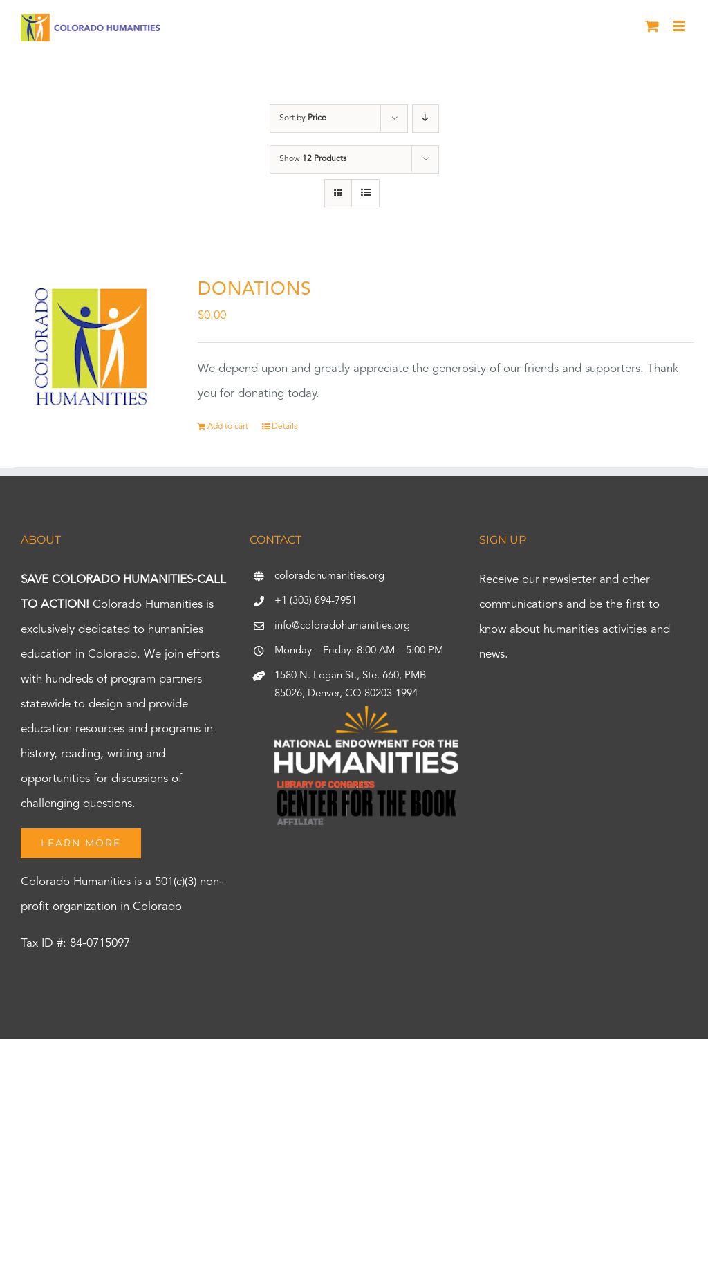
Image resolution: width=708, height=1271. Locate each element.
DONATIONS (254, 290)
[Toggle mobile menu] (680, 26)
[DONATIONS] (92, 346)
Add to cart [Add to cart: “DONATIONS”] (227, 427)
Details (284, 427)
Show (312, 159)
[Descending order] (425, 118)
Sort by (302, 118)
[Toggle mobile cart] (652, 26)
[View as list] (365, 193)
